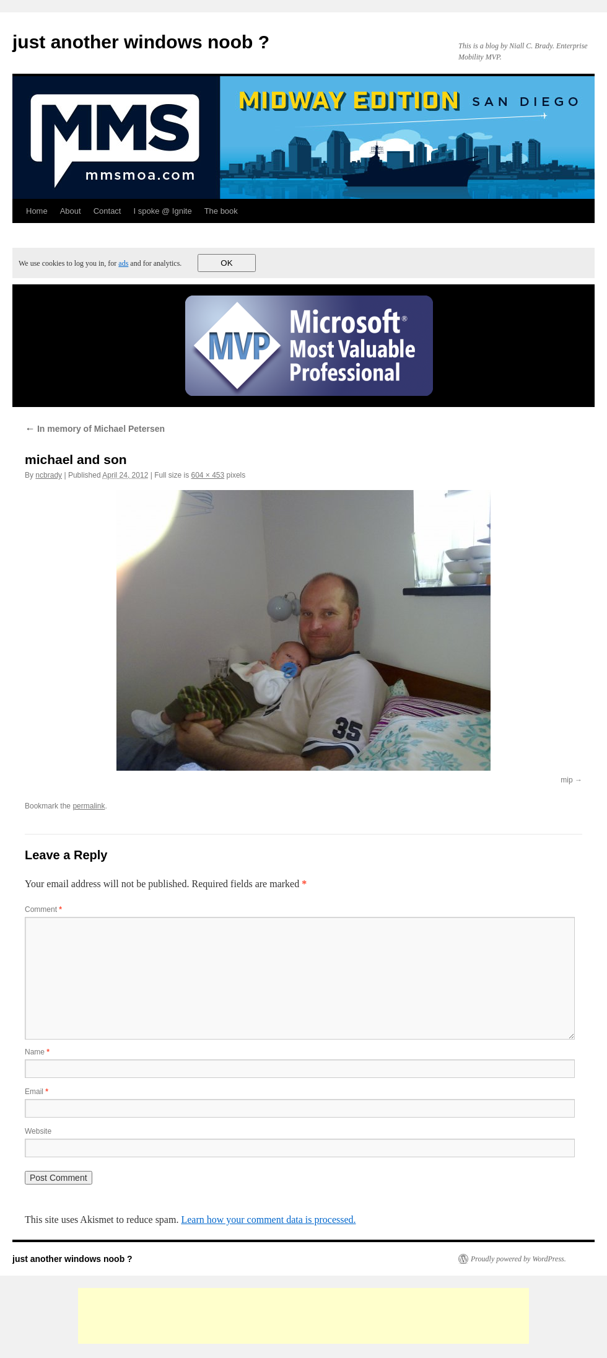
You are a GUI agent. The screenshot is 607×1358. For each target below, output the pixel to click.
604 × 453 (207, 475)
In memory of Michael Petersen (95, 429)
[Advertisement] (303, 1316)
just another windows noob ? (140, 42)
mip (566, 780)
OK (226, 263)
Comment (43, 909)
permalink (88, 806)
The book (221, 211)
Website (38, 1131)
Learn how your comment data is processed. (268, 1219)
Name (37, 1052)
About (70, 211)
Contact (107, 211)
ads (123, 263)
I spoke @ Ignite (162, 211)
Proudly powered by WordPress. (518, 1259)
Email (36, 1091)
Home (37, 211)
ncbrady (48, 475)
